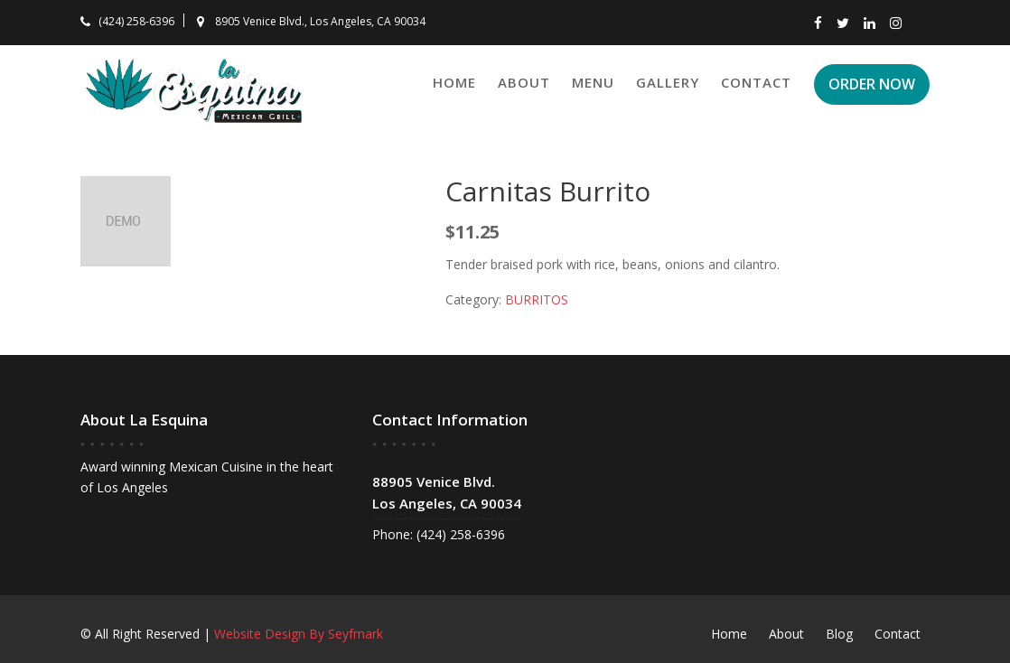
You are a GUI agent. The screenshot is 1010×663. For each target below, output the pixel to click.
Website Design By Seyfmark (298, 633)
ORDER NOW (871, 84)
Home (454, 82)
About (524, 82)
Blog (839, 633)
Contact (756, 82)
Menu (593, 82)
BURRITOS (536, 299)
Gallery (667, 82)
